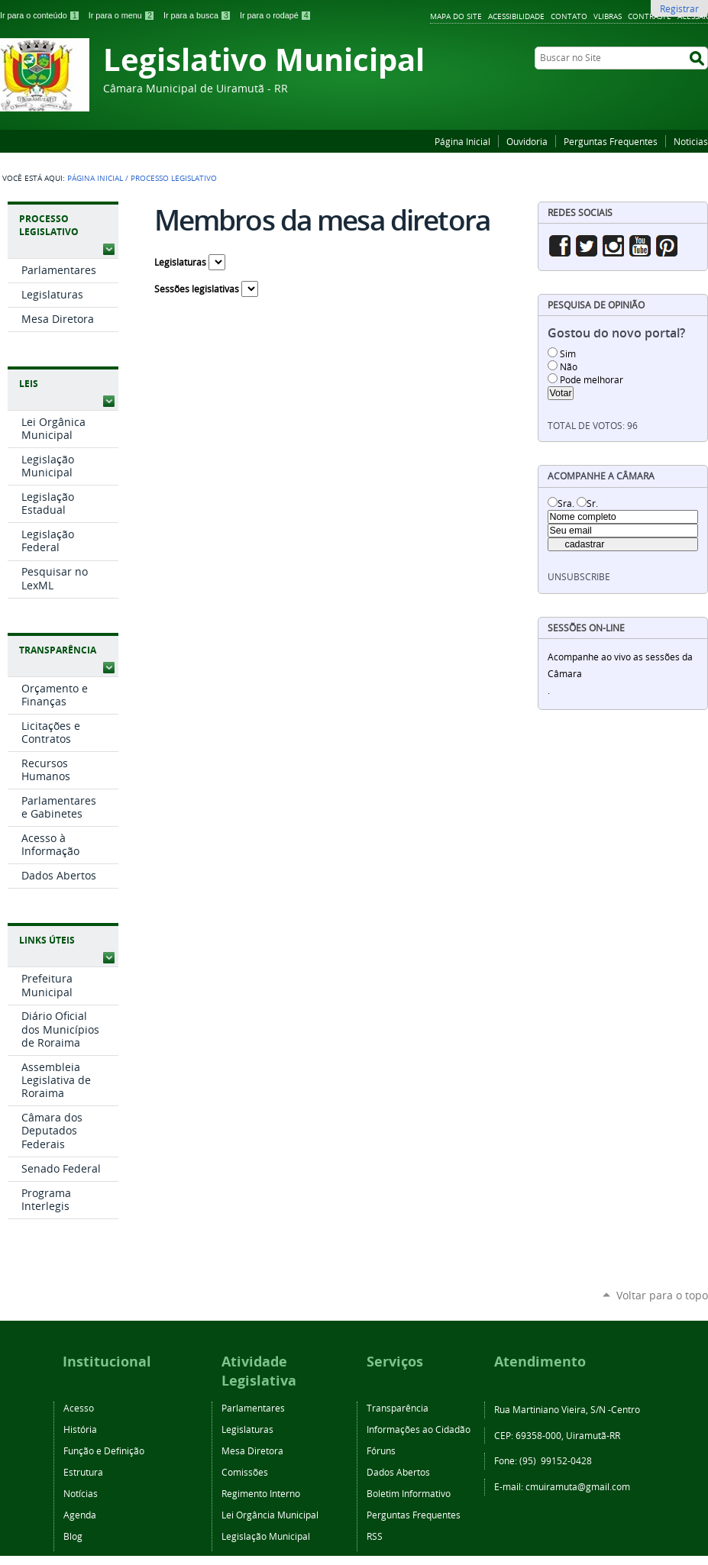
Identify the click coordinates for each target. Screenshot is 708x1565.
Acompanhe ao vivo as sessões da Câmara (620, 665)
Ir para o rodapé (276, 15)
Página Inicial (462, 141)
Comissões (244, 1472)
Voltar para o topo (662, 1295)
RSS (375, 1536)
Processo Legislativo (49, 225)
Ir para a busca (198, 15)
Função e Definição (103, 1450)
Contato (569, 16)
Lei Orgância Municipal (269, 1515)
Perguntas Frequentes (611, 141)
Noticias (691, 141)
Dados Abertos (398, 1472)
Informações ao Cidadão (418, 1429)
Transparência (57, 650)
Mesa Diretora (252, 1450)
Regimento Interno (260, 1493)
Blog (72, 1536)
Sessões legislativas (196, 288)
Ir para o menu (123, 15)
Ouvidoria (527, 141)
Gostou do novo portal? (616, 333)
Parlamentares (253, 1408)
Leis (28, 383)
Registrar (679, 8)
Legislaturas (180, 262)
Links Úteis (47, 940)
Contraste (649, 16)
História (80, 1429)
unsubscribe (579, 576)
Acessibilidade (516, 16)
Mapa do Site (456, 16)
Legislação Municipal (265, 1536)
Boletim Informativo (409, 1493)
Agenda (79, 1515)
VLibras (607, 16)
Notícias (80, 1493)
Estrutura (83, 1472)
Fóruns (381, 1450)
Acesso (78, 1408)
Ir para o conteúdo (41, 15)
